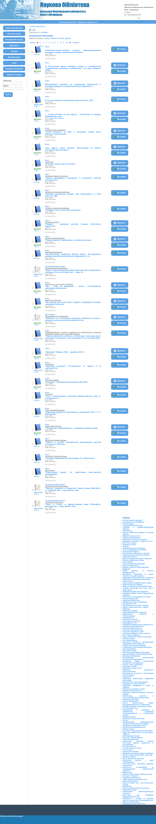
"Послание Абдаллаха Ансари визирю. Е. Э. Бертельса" (70, 458)
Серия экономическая (131, 739)
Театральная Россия (130, 619)
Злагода (126, 546)
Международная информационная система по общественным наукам (138, 723)
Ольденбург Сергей (52, 222)
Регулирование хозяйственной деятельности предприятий (138, 658)
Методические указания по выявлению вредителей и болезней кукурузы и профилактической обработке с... (73, 85)
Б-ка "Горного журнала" (131, 635)
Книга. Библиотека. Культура (133, 758)
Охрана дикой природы (131, 538)
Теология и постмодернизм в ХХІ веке (137, 597)
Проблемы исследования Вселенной (136, 579)
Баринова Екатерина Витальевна (56, 486)
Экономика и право (130, 790)
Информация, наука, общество (134, 684)
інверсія (54, 38)
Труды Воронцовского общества (135, 612)
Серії (14, 63)
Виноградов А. (50, 470)
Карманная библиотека (131, 600)
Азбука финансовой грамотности (135, 779)
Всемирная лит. (128, 618)
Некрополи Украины (130, 611)
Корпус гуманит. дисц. (131, 565)
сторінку (47, 38)
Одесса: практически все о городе (135, 607)
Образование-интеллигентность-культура (138, 578)
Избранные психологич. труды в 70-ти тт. (138, 541)
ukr (139, 18)
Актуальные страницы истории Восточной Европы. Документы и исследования (138, 743)
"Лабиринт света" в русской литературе (63, 210)
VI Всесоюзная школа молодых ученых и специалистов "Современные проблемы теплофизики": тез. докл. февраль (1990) (73, 68)
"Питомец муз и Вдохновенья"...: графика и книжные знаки (71, 428)
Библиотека (127, 786)
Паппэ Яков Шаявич (52, 380)
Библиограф (127, 772)
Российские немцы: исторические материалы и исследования (138, 662)
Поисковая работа (129, 649)
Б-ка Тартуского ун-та (131, 708)
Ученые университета (131, 701)
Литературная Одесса (131, 551)
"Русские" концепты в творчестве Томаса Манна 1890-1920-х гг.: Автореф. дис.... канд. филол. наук (73, 489)
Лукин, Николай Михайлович (55, 410)
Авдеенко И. (49, 364)
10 (67, 42)
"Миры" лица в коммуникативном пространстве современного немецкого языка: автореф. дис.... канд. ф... (73, 271)
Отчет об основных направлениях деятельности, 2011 (69, 100)
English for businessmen (131, 536)
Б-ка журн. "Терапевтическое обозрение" (138, 731)
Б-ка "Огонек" (128, 750)
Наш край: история (130, 651)
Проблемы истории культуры (133, 718)
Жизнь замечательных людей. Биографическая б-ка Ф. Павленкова (138, 704)
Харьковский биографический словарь (137, 583)
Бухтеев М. (49, 394)
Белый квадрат (128, 524)
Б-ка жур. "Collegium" (130, 776)
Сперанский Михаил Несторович (56, 176)
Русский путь (127, 531)
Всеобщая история (130, 666)
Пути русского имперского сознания (136, 553)
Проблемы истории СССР (132, 668)
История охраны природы (132, 520)
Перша (32, 42)
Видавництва (14, 57)
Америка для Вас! (129, 717)
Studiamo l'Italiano (129, 757)
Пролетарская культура (131, 736)
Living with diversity (130, 557)
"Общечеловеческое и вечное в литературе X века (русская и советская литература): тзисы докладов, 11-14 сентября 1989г (73, 337)
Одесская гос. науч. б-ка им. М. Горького (59, 284)
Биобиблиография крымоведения (135, 591)
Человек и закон (129, 638)
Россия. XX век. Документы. (133, 665)
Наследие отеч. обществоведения (135, 682)
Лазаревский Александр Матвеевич (57, 192)
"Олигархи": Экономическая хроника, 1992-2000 (66, 382)
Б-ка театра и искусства (131, 621)
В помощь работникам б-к (132, 628)
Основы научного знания (132, 748)
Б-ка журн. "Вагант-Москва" (133, 738)
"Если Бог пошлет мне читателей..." (61, 164)
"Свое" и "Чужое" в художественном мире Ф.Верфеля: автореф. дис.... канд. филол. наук (73, 505)
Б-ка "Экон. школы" (130, 543)
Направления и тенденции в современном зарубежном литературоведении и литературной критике (138, 712)
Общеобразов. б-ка (130, 623)
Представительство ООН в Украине (136, 605)
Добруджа (126, 569)
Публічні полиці (14, 75)
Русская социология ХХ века (133, 560)
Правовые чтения (129, 545)
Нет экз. (37, 54)
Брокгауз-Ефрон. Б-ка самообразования (137, 654)
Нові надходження (14, 28)
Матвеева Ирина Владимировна (56, 268)
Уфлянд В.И (49, 162)
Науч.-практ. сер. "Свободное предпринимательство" (138, 796)
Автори (14, 51)
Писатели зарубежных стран (133, 631)
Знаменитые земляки (57, 118)
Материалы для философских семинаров (138, 753)
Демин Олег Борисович (53, 300)
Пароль (6, 86)
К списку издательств (37, 26)
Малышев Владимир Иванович (56, 440)
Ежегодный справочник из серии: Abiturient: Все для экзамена (138, 575)
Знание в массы (129, 729)
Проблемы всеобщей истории (134, 689)
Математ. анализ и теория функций (136, 567)
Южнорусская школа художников (135, 602)
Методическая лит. (129, 604)
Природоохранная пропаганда (134, 548)
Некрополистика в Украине (132, 585)
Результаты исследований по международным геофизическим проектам (138, 769)
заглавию (44, 32)
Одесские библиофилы (131, 802)
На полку (119, 49)
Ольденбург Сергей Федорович (56, 456)
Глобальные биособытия (132, 691)
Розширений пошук (14, 40)
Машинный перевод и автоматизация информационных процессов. (138, 643)
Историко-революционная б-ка (134, 727)
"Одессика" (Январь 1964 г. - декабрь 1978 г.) (64, 352)
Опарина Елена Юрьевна (54, 502)
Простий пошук (14, 34)
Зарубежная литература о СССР (134, 725)
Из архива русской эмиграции (134, 564)
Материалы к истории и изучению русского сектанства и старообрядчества (138, 799)
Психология (127, 677)
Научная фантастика (130, 598)
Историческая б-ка (129, 746)
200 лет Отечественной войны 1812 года (137, 755)
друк (67, 38)
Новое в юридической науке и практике (137, 558)
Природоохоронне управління (134, 804)
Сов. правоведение (130, 640)
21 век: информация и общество (135, 550)
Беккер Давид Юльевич (53, 426)
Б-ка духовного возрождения (133, 522)
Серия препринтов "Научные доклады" (137, 637)
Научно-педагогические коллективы (136, 788)
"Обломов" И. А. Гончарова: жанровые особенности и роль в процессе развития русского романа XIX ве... (73, 319)
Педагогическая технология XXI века (136, 555)
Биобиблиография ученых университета (138, 625)
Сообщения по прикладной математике (137, 647)
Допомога (14, 45)
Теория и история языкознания (134, 645)
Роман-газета (127, 581)
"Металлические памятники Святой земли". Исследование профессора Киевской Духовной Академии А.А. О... (73, 255)
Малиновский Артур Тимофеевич (56, 316)
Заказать (119, 65)
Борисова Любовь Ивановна (55, 238)
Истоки (125, 720)
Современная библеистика (132, 525)
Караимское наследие (131, 699)
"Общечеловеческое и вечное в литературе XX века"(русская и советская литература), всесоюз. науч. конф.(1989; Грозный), (73, 333)
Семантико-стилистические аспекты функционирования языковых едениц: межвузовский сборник (73, 51)
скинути (61, 38)
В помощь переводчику (131, 656)
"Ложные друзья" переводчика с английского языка (68, 240)
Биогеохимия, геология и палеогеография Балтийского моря (138, 697)
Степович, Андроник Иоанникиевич (57, 208)
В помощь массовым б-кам (133, 630)
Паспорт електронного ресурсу (11, 816)
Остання (76, 42)
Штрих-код (7, 80)
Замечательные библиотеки (133, 626)
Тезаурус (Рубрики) (14, 69)
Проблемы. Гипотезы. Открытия (135, 539)
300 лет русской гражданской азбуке (136, 652)
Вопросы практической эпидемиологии (137, 586)
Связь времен (128, 562)
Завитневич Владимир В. (53, 252)
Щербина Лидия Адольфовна (55, 130)
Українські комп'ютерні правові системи (137, 774)
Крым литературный (130, 781)
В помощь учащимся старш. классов (136, 633)
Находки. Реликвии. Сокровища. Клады (137, 706)
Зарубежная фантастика (131, 778)
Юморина (126, 609)
